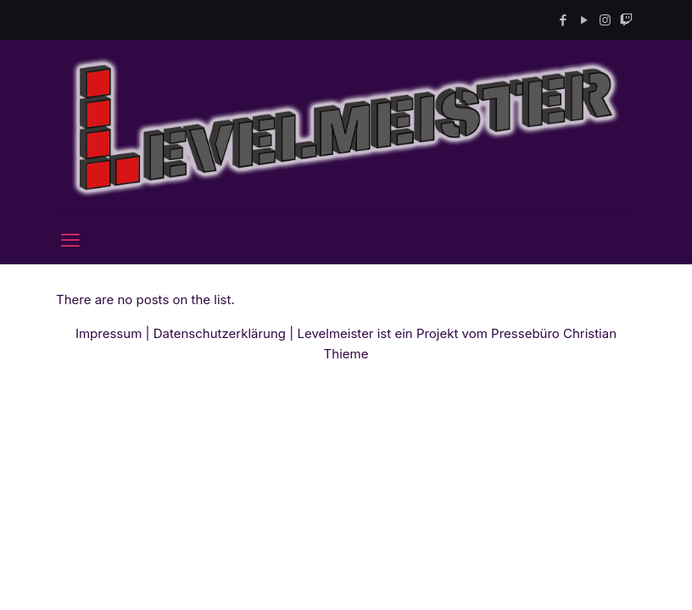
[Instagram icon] (605, 20)
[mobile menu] (70, 239)
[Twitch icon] (626, 20)
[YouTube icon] (584, 20)
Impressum (108, 333)
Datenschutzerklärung (219, 333)
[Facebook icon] (562, 20)
